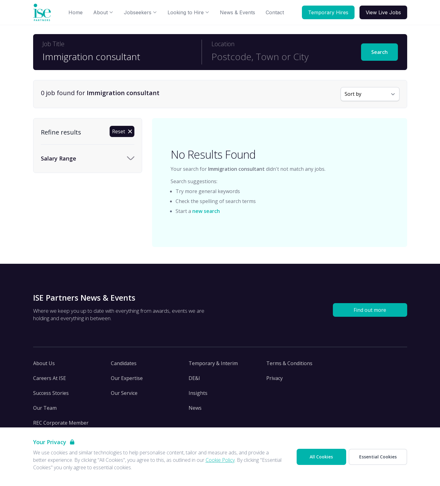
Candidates (124, 363)
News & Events (237, 12)
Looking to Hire (188, 12)
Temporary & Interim (213, 363)
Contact (275, 12)
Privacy (274, 378)
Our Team (45, 407)
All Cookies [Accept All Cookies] (321, 457)
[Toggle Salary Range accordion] (88, 158)
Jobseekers (140, 12)
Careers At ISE (49, 378)
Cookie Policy (220, 460)
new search (206, 211)
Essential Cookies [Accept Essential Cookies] (378, 457)
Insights (198, 393)
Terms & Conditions (289, 363)
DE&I (194, 378)
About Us (44, 363)
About (103, 12)
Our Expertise (127, 378)
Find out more (370, 310)
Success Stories (51, 393)
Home (75, 12)
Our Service (124, 393)
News (195, 407)
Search (379, 52)
